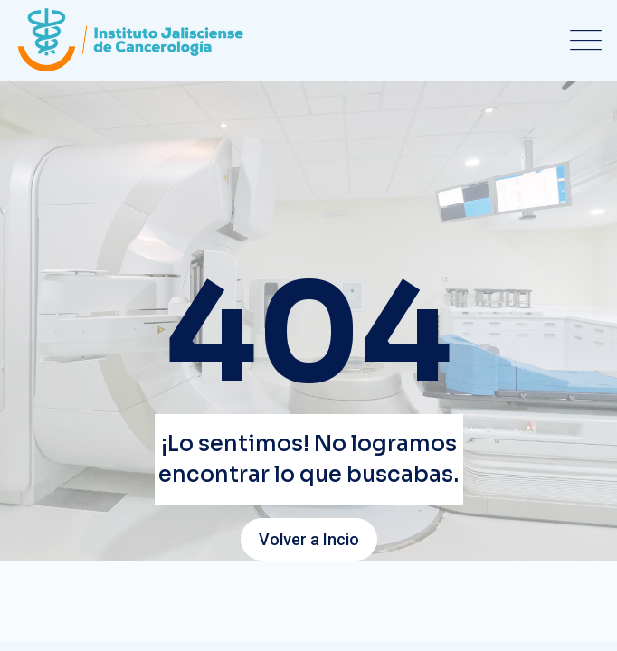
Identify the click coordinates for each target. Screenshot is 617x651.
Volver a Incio (309, 539)
